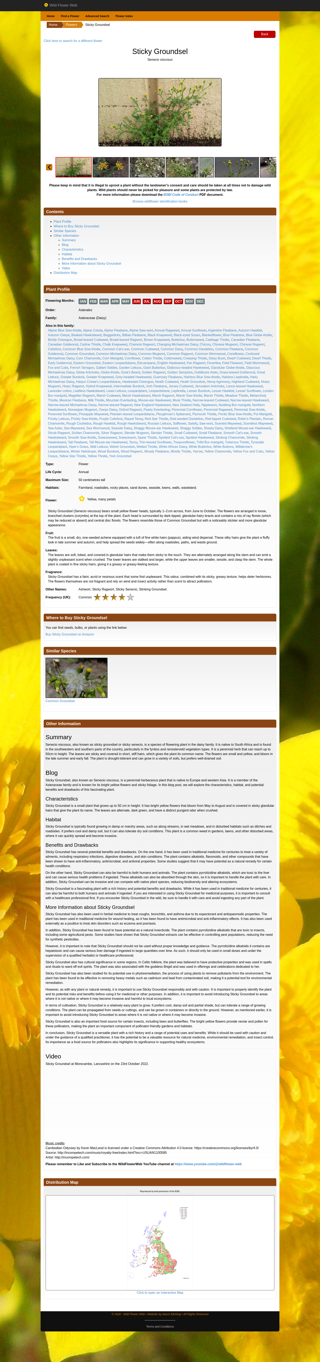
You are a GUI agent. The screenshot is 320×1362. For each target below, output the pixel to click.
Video (66, 268)
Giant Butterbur (154, 367)
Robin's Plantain (249, 419)
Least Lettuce (116, 391)
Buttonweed (195, 339)
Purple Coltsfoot (111, 419)
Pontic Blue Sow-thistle (235, 414)
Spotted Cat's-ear (171, 437)
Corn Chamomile (88, 358)
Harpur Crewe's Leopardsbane (98, 381)
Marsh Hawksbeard (136, 395)
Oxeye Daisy (108, 409)
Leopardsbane (159, 391)
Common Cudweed (145, 349)
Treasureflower (184, 442)
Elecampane (146, 363)
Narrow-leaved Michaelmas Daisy (72, 405)
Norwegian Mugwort (82, 409)
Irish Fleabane (156, 386)
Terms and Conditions (160, 1326)
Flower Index (124, 16)
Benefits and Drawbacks (79, 259)
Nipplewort (209, 405)
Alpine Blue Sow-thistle (64, 330)
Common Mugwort (151, 354)
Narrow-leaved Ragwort (115, 405)
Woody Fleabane (156, 451)
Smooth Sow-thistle (82, 437)
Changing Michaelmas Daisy (177, 344)
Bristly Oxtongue (60, 339)
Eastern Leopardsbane (119, 363)
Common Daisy (172, 349)
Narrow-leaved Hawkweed (249, 400)
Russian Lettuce (159, 423)
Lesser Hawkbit (223, 391)
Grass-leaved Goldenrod (237, 372)
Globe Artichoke (87, 372)
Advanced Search (97, 16)
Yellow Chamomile (217, 451)
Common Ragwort (180, 354)
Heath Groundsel (192, 381)
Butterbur (178, 339)
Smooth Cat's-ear (236, 433)
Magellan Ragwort (81, 395)
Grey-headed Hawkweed (133, 377)
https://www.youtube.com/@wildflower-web (208, 1164)
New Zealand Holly (186, 405)
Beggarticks (111, 335)
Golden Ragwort (154, 372)
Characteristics (72, 249)
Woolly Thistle (181, 451)
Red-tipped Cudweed (220, 419)
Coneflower (235, 354)
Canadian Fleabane (245, 339)
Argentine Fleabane (222, 330)
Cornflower (132, 358)
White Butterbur (200, 446)
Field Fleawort (232, 363)
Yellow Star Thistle (72, 456)
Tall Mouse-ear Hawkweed (108, 442)
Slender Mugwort (136, 433)
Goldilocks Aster (206, 372)
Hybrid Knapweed (99, 386)
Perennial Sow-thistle (249, 409)
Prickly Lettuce (58, 419)
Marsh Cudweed (108, 395)
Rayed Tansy (133, 419)
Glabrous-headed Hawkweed (188, 367)
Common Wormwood (210, 354)
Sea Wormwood (98, 428)
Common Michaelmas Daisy (116, 354)
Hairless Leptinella (235, 377)
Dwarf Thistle (261, 358)
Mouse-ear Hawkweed (154, 400)
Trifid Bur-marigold (210, 442)
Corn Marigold (112, 358)
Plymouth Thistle (204, 414)
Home (51, 16)
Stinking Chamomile (230, 437)
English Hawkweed (171, 363)
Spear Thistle (147, 437)
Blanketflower (211, 335)
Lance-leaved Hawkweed (244, 386)
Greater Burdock (72, 377)
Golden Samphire (180, 372)
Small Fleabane (210, 433)
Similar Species (65, 231)
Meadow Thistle (236, 395)
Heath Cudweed (167, 381)
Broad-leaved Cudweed (91, 339)
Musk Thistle (182, 400)
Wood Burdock (108, 451)
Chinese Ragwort (252, 344)
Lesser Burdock (198, 391)
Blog (65, 245)
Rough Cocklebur (78, 423)
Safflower (179, 423)
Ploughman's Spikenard (173, 414)
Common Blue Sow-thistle (81, 349)
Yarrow (198, 451)
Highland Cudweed (245, 381)
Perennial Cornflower (187, 409)
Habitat (67, 254)
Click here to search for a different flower (73, 41)
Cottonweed (172, 358)
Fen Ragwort (196, 363)
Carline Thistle (90, 344)
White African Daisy (173, 446)
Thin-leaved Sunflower (155, 442)
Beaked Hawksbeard (86, 335)
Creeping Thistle (195, 358)
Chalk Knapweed (114, 344)
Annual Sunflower (194, 330)
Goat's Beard (130, 372)
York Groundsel (120, 456)
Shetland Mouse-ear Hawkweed (247, 428)
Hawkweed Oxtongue (137, 381)
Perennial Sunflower (62, 414)
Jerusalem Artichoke (209, 386)
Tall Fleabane (77, 442)
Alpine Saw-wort (141, 330)
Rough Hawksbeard (131, 423)
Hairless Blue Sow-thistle (202, 377)
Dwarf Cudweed (238, 358)
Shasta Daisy (213, 428)
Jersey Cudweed (181, 386)
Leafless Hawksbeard (89, 391)
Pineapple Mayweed (93, 414)
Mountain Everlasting (121, 400)
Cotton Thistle (152, 358)
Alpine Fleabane (116, 330)
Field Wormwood (256, 363)
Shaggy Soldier (191, 428)
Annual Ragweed (166, 330)
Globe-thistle (110, 372)
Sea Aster (55, 428)
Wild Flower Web (60, 5)
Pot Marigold (262, 414)
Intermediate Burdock (128, 386)
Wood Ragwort (131, 451)
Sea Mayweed (74, 428)
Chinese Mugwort (225, 344)
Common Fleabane (229, 349)
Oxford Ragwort (130, 409)
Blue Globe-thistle (259, 335)
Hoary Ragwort (73, 386)
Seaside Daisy (121, 428)
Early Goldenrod (60, 363)
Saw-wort (206, 423)
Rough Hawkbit (104, 423)
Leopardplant (137, 391)
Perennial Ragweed (218, 409)
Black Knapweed (160, 335)
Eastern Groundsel (87, 363)
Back (264, 34)
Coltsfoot (54, 349)
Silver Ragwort (111, 433)
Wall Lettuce (99, 446)
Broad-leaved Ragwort (126, 339)
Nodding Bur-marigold (234, 405)
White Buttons (223, 446)
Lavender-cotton (60, 391)
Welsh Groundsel (122, 446)
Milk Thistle (96, 400)
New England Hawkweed (152, 405)
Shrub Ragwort (59, 433)
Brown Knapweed (156, 339)
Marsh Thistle (213, 395)
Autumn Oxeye (59, 335)
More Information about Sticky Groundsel (91, 263)
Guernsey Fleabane (167, 377)
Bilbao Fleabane (134, 335)
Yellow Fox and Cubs (248, 451)
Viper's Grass (78, 446)
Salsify (192, 423)
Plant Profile (62, 221)
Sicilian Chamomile (85, 433)
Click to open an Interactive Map (160, 1292)
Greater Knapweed (100, 377)
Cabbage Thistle (217, 339)
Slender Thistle (161, 433)
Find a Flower (70, 16)
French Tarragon (82, 367)
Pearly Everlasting (156, 409)
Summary (69, 240)
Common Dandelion (199, 349)
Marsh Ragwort (163, 395)
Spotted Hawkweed (200, 437)
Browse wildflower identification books (160, 201)
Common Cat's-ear (115, 349)
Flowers (71, 24)
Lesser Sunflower (248, 391)
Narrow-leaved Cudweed (211, 400)
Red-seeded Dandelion (186, 419)
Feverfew (213, 363)
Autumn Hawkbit (250, 330)
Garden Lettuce (130, 367)
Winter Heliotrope (83, 451)
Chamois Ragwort (142, 344)
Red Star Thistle (156, 419)
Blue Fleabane (233, 335)
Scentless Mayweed (257, 423)
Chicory (205, 344)
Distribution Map (65, 272)
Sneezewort (127, 437)
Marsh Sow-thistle (189, 395)
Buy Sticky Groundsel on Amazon (70, 634)
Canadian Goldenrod (63, 344)
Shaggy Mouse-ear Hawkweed (156, 428)
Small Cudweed (185, 433)
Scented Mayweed (228, 423)
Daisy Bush (217, 358)
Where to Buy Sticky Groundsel (76, 226)
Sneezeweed (107, 437)
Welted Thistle (147, 446)
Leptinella (178, 391)
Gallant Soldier (106, 367)
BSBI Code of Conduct (181, 194)
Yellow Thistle (97, 456)
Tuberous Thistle (237, 442)
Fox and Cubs (58, 367)
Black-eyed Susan (187, 335)
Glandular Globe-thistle (227, 367)
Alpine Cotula (92, 330)
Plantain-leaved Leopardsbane (132, 414)
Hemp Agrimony (218, 381)
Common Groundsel (79, 354)
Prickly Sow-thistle (84, 419)
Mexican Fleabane (72, 400)
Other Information (66, 235)
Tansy (133, 442)
